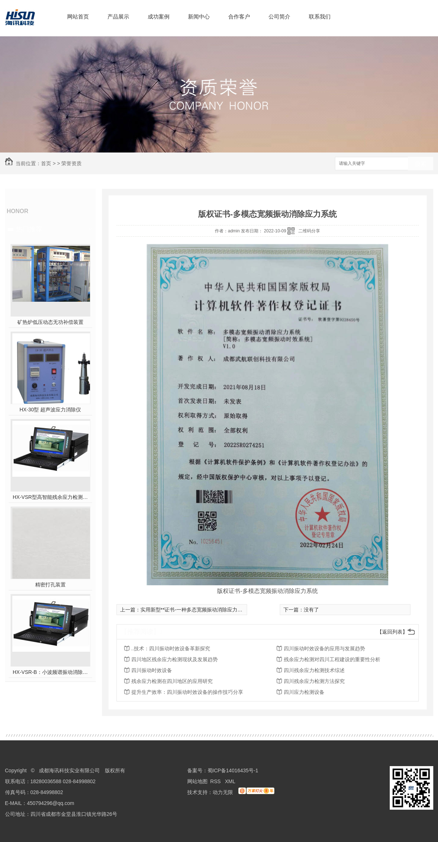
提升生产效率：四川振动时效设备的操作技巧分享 (187, 692)
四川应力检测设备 (304, 692)
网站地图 (197, 781)
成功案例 (158, 16)
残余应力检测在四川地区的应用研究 (172, 681)
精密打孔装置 (50, 584)
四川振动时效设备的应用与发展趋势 (324, 648)
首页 (46, 163)
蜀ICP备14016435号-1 (233, 770)
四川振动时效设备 (151, 670)
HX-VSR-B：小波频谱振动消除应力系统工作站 (50, 672)
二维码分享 (309, 230)
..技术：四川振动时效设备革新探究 (170, 648)
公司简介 (279, 16)
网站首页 (78, 16)
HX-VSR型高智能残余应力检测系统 (50, 497)
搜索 (420, 164)
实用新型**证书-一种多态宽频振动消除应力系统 (194, 610)
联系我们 (320, 16)
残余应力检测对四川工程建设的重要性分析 (332, 659)
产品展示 (118, 16)
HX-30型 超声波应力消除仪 (50, 409)
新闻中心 (199, 16)
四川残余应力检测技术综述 (314, 670)
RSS (216, 781)
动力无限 (223, 792)
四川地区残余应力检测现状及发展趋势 (174, 659)
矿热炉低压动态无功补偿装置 (50, 322)
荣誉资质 (71, 163)
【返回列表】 (392, 632)
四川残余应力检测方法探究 (314, 681)
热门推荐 (29, 229)
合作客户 (239, 16)
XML (231, 781)
